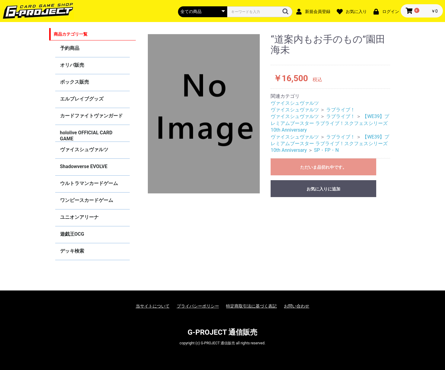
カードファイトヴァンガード (91, 116)
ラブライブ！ (340, 110)
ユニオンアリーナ (79, 217)
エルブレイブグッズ (81, 99)
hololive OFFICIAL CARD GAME (86, 136)
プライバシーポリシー (198, 306)
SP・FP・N (326, 150)
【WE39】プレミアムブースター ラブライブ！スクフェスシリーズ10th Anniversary (330, 123)
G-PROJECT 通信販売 (223, 332)
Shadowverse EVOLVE (83, 166)
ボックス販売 (74, 82)
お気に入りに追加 (323, 189)
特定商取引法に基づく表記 (251, 306)
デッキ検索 (72, 251)
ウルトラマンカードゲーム (89, 183)
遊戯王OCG (72, 234)
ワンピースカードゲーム (86, 200)
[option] (204, 113)
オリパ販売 (72, 65)
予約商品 (69, 48)
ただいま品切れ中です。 (323, 167)
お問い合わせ (296, 306)
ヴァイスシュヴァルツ (84, 149)
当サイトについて (153, 306)
